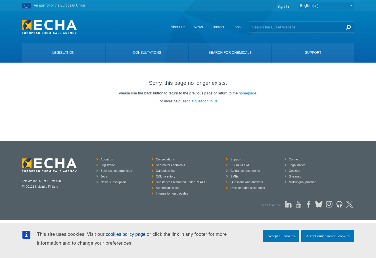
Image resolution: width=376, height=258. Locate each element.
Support (235, 159)
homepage (247, 93)
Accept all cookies (281, 236)
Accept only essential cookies (328, 236)
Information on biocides (172, 193)
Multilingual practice (302, 182)
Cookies (294, 170)
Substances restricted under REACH (181, 182)
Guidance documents (245, 170)
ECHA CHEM (239, 165)
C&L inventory (166, 176)
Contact (218, 27)
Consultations (165, 159)
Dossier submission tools (247, 187)
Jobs (237, 27)
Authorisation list (167, 187)
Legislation (108, 165)
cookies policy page (125, 234)
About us (178, 27)
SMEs (234, 176)
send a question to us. (200, 101)
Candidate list (165, 170)
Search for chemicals (170, 165)
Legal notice (297, 165)
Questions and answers (246, 182)
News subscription (113, 182)
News (198, 27)
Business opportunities (116, 170)
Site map (295, 176)
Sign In (283, 6)
